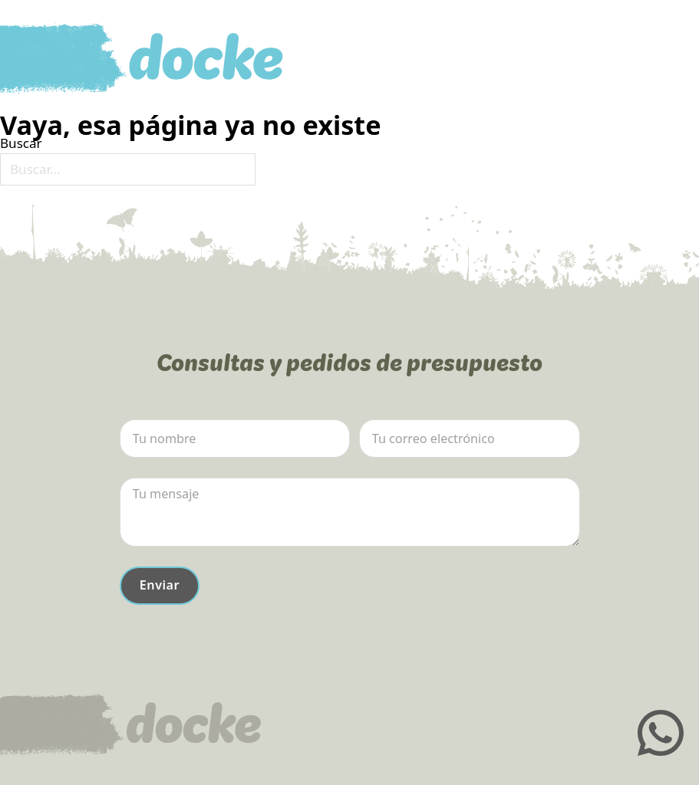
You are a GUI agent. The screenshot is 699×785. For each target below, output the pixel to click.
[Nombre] (235, 438)
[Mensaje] (350, 512)
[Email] (469, 438)
